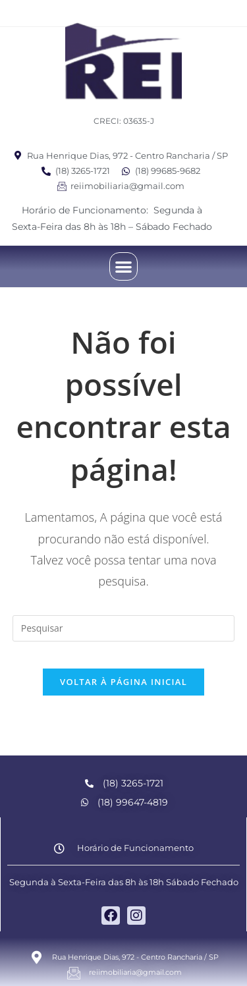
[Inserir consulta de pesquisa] (124, 628)
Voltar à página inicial (123, 682)
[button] (123, 266)
